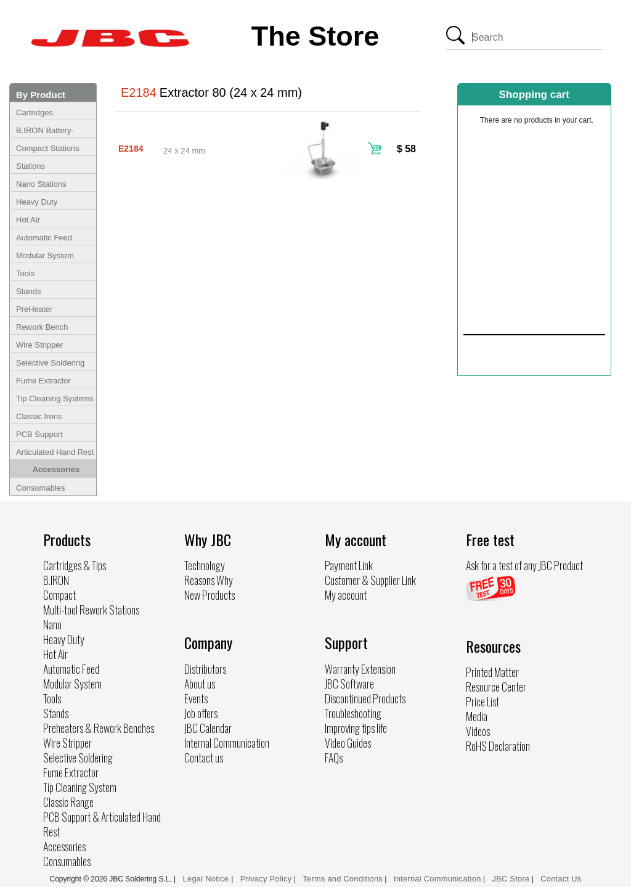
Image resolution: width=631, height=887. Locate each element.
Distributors (205, 669)
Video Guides (348, 743)
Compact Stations (47, 148)
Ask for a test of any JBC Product (524, 565)
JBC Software (349, 684)
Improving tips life (356, 728)
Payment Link (349, 565)
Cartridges (34, 112)
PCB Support (39, 434)
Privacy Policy (266, 878)
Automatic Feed (44, 237)
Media (476, 716)
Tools (25, 273)
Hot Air (28, 219)
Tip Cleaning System (79, 787)
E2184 (130, 148)
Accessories (56, 469)
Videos (478, 731)
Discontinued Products (365, 698)
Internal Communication (226, 743)
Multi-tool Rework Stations (91, 610)
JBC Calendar (208, 728)
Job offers (201, 713)
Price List (482, 701)
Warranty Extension (360, 669)
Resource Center (496, 687)
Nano (52, 624)
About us (199, 684)
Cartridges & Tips (74, 565)
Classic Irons (39, 416)
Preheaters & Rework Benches (98, 728)
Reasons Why (208, 580)
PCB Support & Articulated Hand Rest (102, 824)
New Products (209, 595)
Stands (28, 291)
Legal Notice (207, 878)
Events (196, 698)
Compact (59, 595)
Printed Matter (492, 672)
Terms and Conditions (343, 878)
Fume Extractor (43, 380)
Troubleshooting (353, 713)
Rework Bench (42, 327)
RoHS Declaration (498, 746)
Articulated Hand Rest (55, 452)
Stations (30, 166)
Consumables (40, 488)
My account (346, 595)
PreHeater (34, 309)
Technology (204, 565)
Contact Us (560, 878)
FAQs (334, 758)
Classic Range (68, 802)
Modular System (45, 255)
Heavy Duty (36, 201)
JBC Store (510, 878)
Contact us (203, 758)
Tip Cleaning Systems (55, 398)
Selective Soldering (50, 362)
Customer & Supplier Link (370, 580)
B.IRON (56, 580)
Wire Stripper (39, 344)
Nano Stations (41, 184)
